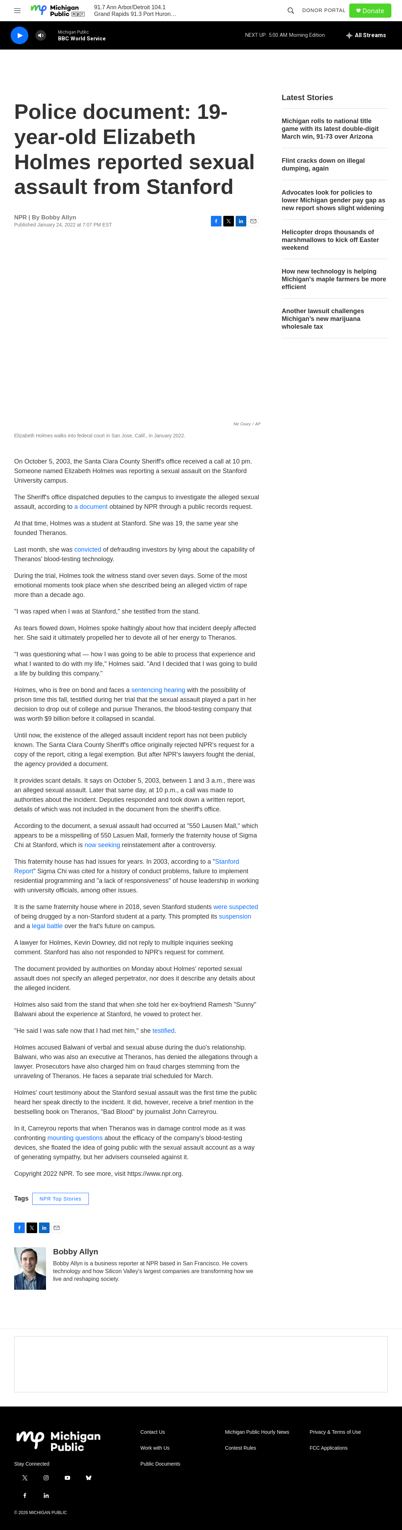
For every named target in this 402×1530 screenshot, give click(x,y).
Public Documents (160, 1464)
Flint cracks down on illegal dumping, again (323, 164)
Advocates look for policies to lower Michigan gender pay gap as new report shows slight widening (333, 200)
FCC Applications (329, 1448)
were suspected (235, 906)
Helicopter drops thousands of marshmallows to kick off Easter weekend (330, 240)
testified (163, 1030)
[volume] (41, 36)
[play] (19, 35)
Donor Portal (324, 10)
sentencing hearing (158, 690)
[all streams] (366, 35)
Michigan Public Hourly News (257, 1432)
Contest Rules (240, 1448)
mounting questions (75, 1137)
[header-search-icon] (291, 10)
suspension (235, 916)
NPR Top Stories (60, 1199)
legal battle (47, 926)
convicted (87, 549)
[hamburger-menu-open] (17, 11)
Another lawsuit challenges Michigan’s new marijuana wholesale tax (323, 318)
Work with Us (155, 1448)
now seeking (102, 845)
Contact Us (152, 1432)
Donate (373, 11)
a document (91, 506)
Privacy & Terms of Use (335, 1432)
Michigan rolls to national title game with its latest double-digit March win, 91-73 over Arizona (330, 128)
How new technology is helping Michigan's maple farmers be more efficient (334, 279)
